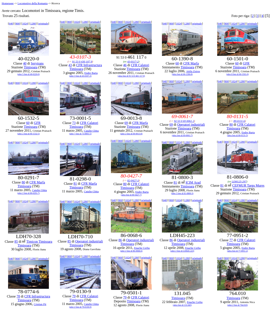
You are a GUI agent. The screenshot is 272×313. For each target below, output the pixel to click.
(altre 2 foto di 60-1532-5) (28, 134)
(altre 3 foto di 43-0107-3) (80, 76)
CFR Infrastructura (89, 65)
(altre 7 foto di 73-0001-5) (80, 134)
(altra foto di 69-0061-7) (182, 135)
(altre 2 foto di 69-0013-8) (131, 134)
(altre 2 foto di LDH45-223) (182, 251)
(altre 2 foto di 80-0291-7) (28, 193)
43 (70, 65)
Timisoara (30, 67)
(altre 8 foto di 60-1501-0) (237, 74)
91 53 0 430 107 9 (82, 61)
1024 (25, 23)
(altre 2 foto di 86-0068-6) (131, 251)
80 (231, 124)
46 (125, 65)
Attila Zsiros (193, 71)
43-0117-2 (133, 61)
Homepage (8, 3)
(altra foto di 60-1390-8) (182, 74)
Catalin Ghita (91, 130)
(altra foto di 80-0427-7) (131, 195)
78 (18, 296)
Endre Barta (91, 73)
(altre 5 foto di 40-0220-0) (28, 74)
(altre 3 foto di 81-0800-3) (182, 193)
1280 (33, 23)
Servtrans (37, 63)
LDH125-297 (239, 181)
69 (126, 123)
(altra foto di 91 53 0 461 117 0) (131, 76)
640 (11, 23)
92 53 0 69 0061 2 (184, 121)
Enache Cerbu (142, 248)
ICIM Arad (193, 182)
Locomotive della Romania (32, 3)
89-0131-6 (239, 121)
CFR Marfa (191, 63)
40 (24, 63)
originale (43, 23)
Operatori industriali (191, 124)
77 (231, 240)
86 (120, 240)
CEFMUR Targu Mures (248, 185)
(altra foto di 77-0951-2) (237, 251)
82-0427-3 (133, 180)
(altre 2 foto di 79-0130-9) (80, 307)
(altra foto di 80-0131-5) (237, 135)
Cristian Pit (40, 304)
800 (18, 23)
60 (177, 63)
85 (16, 241)
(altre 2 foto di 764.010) (237, 305)
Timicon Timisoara (39, 241)
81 (75, 183)
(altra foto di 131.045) (182, 305)
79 (74, 296)
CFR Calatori (140, 65)
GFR (246, 63)
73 (74, 123)
